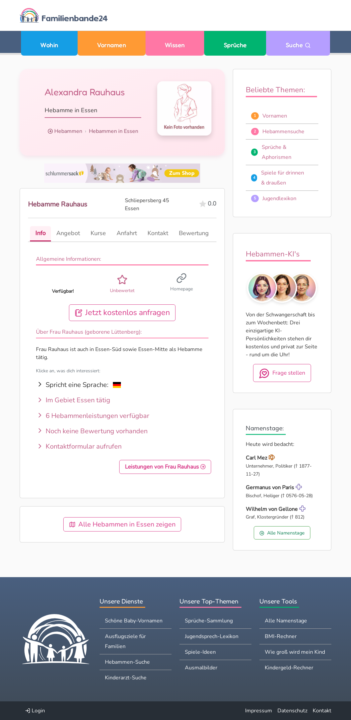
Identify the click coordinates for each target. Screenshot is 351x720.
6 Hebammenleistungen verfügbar (92, 415)
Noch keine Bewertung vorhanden (92, 431)
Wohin (49, 45)
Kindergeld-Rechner (289, 667)
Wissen (175, 45)
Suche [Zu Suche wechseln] (298, 45)
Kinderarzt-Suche (126, 677)
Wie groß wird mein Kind (295, 652)
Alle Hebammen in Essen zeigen (122, 524)
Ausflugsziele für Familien (125, 641)
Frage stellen (282, 373)
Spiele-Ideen (200, 652)
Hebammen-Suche (127, 662)
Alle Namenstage (281, 533)
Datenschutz (292, 710)
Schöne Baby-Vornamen (134, 620)
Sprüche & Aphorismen (276, 152)
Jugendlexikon (279, 198)
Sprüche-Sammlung (209, 620)
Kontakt (322, 710)
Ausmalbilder (201, 667)
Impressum (258, 710)
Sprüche (235, 45)
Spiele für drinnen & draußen (282, 177)
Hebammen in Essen (113, 131)
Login (35, 710)
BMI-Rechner (281, 636)
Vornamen (111, 45)
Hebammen (68, 131)
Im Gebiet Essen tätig (73, 400)
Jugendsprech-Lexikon (211, 636)
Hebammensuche (283, 131)
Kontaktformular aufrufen (79, 446)
